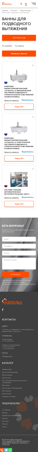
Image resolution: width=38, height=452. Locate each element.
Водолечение (25, 10)
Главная (5, 10)
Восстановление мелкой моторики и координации (14, 381)
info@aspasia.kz (7, 356)
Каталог (14, 10)
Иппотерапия (6, 391)
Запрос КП (19, 107)
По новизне (19, 46)
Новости (5, 424)
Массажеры (6, 385)
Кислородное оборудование (12, 388)
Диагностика (6, 378)
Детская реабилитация (10, 372)
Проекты (5, 418)
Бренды (4, 413)
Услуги (4, 427)
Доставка (5, 421)
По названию (7, 46)
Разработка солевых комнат (11, 415)
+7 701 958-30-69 (7, 341)
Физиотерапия (7, 375)
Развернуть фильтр (19, 54)
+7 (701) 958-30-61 (8, 348)
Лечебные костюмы (8, 396)
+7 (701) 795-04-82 (8, 347)
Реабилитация (7, 369)
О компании (6, 410)
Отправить (15, 274)
